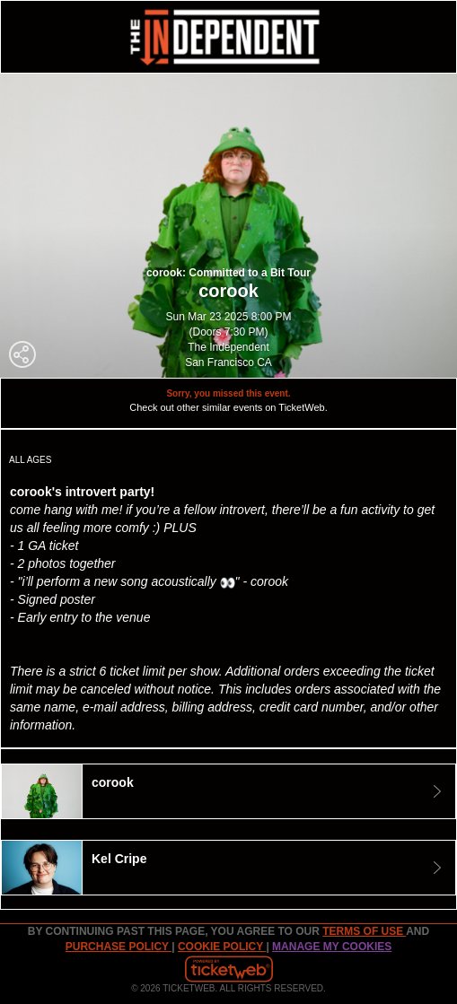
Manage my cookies (331, 946)
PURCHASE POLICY (118, 946)
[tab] (228, 791)
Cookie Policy (222, 946)
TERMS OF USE (364, 931)
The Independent (228, 347)
